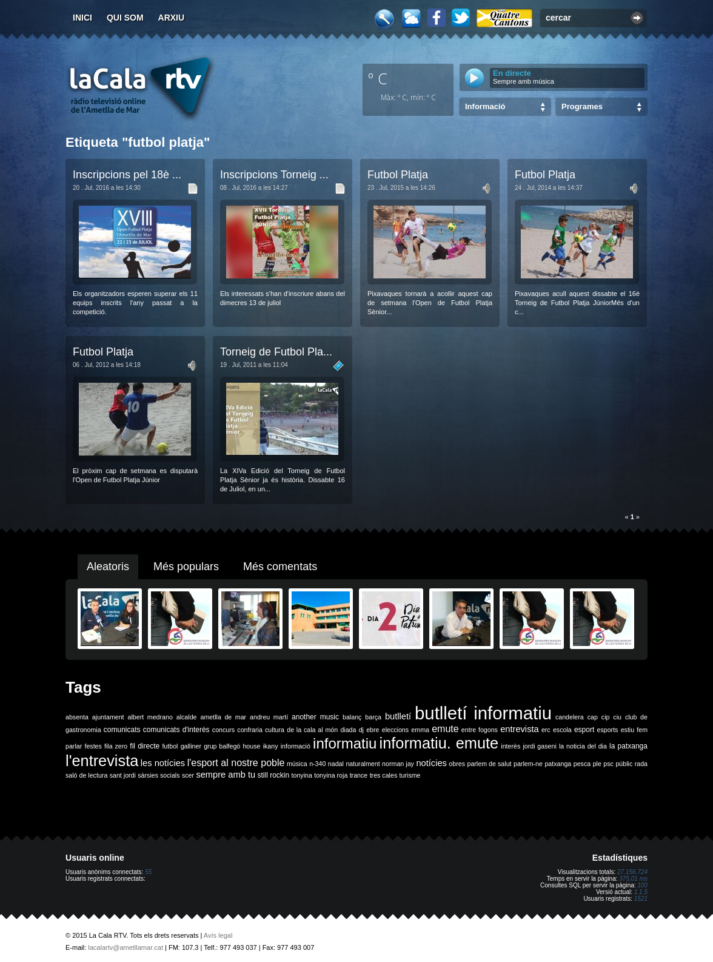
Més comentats (280, 566)
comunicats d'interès (176, 729)
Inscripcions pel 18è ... (127, 175)
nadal (336, 763)
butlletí (398, 716)
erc (546, 729)
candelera (569, 717)
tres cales (384, 775)
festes (92, 746)
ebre (372, 729)
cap (592, 717)
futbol (170, 746)
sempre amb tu (225, 774)
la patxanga (628, 746)
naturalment (363, 763)
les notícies (163, 763)
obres (457, 763)
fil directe (144, 746)
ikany (270, 746)
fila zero (115, 746)
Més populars (186, 566)
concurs (223, 729)
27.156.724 (632, 872)
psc (608, 763)
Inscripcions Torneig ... (274, 175)
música (297, 763)
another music (315, 717)
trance (359, 775)
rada (641, 763)
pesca (582, 763)
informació (295, 746)
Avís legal (218, 935)
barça (373, 717)
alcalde (186, 717)
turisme (410, 775)
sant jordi (123, 775)
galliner (191, 746)
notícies (431, 763)
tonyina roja (330, 775)
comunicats (122, 729)
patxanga (557, 763)
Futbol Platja (397, 175)
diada (348, 729)
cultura (274, 729)
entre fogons (479, 729)
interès (510, 746)
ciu (617, 717)
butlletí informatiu (483, 713)
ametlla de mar (223, 717)
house (251, 746)
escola (562, 729)
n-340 (317, 763)
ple (597, 763)
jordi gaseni (539, 746)
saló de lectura (86, 775)
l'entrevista (101, 760)
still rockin (273, 775)
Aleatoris (108, 566)
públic (623, 763)
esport (584, 729)
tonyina (302, 775)
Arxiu (171, 17)
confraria (249, 729)
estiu (628, 729)
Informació (485, 106)
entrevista (519, 729)
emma (420, 729)
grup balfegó (222, 746)
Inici (82, 17)
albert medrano (150, 717)
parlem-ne (528, 763)
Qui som (125, 17)
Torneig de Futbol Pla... (276, 352)
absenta (77, 717)
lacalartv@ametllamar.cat (125, 947)
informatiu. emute (439, 743)
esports (607, 729)
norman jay (398, 763)
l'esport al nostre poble (236, 763)
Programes (582, 106)
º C (377, 78)
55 (148, 872)
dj (361, 729)
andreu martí (269, 717)
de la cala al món (312, 729)
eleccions (395, 729)
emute (445, 729)
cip (605, 717)
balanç (352, 717)
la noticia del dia (583, 746)
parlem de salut (489, 763)
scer (188, 775)
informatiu (345, 743)
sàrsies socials (158, 775)
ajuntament (108, 717)
